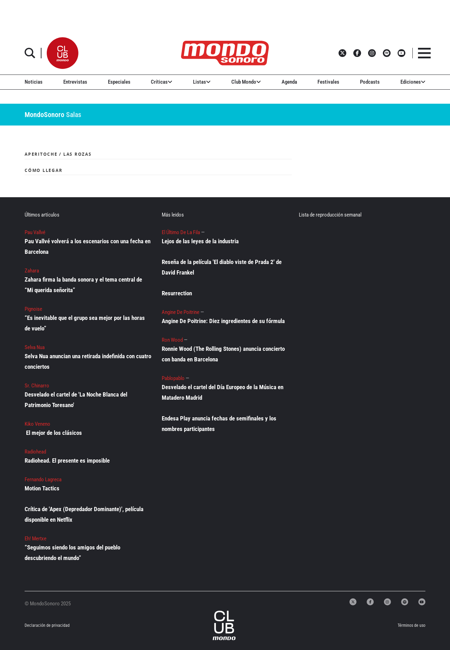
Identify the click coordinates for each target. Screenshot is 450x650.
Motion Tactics (42, 488)
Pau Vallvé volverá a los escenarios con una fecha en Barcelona (87, 246)
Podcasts (370, 82)
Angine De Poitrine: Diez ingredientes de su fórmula (223, 320)
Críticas (161, 82)
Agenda (289, 82)
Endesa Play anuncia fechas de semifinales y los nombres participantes (219, 423)
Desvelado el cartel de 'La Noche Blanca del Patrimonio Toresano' (76, 399)
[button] (62, 53)
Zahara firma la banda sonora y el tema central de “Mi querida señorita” (83, 285)
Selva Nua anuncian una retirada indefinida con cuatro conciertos (88, 361)
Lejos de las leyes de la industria (200, 241)
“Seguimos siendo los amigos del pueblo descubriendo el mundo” (72, 552)
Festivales (328, 82)
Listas (202, 82)
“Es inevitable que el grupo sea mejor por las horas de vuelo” (85, 323)
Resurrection (177, 293)
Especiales (119, 82)
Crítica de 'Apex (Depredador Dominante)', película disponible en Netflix (84, 514)
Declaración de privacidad (47, 625)
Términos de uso (411, 625)
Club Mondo (246, 82)
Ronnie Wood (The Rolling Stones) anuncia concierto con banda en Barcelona (223, 354)
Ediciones (412, 82)
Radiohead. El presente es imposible (67, 460)
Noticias (34, 82)
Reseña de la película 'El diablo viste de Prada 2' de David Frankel (222, 267)
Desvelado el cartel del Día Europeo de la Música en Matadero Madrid (222, 392)
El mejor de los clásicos (54, 432)
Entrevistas (75, 82)
